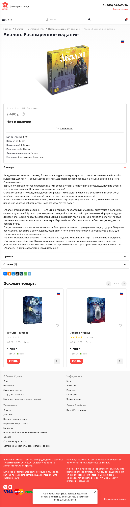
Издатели (71, 390)
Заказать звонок (120, 9)
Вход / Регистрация (76, 410)
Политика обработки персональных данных (25, 432)
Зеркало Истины (80, 332)
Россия (34, 153)
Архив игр (71, 385)
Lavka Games (23, 149)
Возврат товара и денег (15, 419)
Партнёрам (9, 385)
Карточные (38, 157)
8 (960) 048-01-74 (115, 5)
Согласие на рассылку (14, 441)
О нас (6, 381)
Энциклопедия (74, 399)
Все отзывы (32, 108)
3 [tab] (118, 283)
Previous (108, 283)
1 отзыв (89, 337)
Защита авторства (12, 390)
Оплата (7, 410)
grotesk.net (121, 499)
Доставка (8, 414)
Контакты (8, 428)
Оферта (7, 437)
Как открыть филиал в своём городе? (22, 399)
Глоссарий (72, 394)
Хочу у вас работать (13, 394)
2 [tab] (116, 283)
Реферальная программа (15, 423)
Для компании (25, 157)
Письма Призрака (17, 332)
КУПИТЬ (13, 361)
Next (124, 283)
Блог (69, 381)
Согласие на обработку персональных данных (26, 446)
